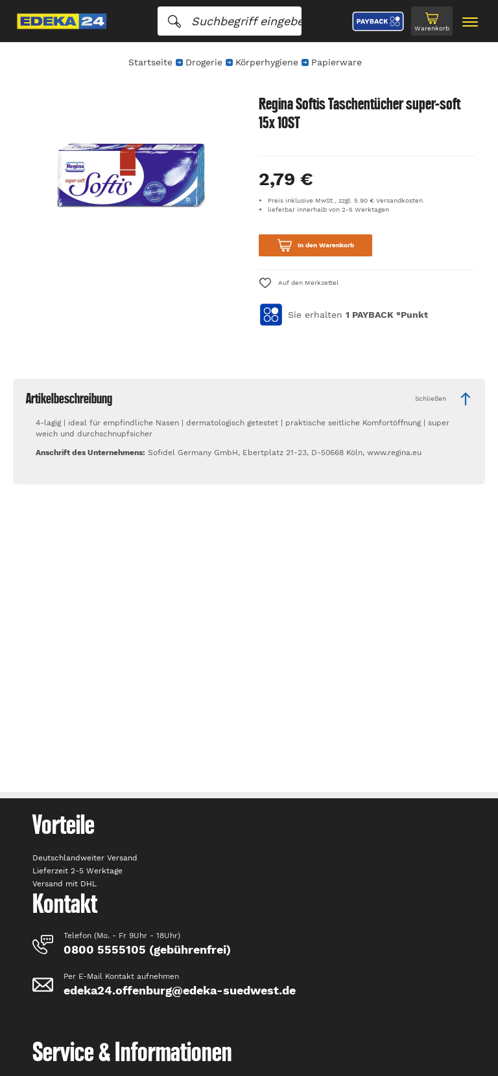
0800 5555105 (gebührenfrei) (147, 949)
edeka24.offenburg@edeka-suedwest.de (180, 990)
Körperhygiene (266, 62)
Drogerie (203, 62)
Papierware (336, 62)
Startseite (150, 62)
